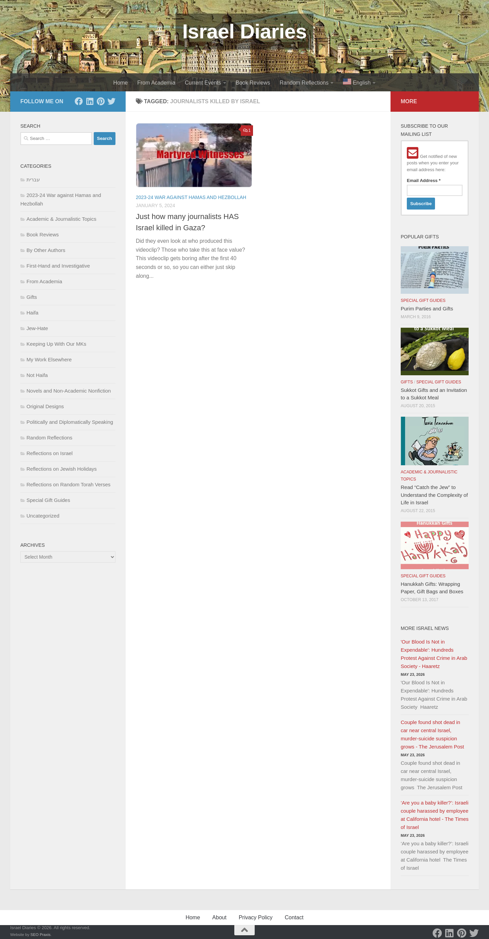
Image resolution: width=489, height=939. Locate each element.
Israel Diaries (244, 31)
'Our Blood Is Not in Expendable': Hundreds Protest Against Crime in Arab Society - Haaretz (434, 654)
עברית (33, 179)
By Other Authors (45, 250)
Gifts (31, 297)
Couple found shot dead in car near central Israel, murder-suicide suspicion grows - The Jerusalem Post (432, 734)
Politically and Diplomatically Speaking (69, 422)
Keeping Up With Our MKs (56, 344)
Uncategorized (42, 516)
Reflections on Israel (49, 453)
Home (120, 83)
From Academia (156, 83)
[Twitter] (111, 101)
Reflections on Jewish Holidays (61, 469)
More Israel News (425, 628)
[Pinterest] (100, 101)
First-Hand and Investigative (58, 266)
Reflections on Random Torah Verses (68, 484)
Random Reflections (303, 83)
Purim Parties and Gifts (427, 308)
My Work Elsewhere (49, 359)
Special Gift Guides (48, 500)
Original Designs (45, 406)
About (219, 917)
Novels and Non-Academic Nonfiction (68, 391)
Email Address (423, 180)
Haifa (32, 312)
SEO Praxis (41, 935)
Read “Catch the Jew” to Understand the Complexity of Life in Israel (434, 494)
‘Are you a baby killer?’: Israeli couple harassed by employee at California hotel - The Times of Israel (435, 815)
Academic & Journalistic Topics (61, 219)
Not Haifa (37, 375)
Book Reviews (253, 83)
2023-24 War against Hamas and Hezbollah (191, 197)
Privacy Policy (256, 917)
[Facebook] (79, 101)
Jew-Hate (37, 328)
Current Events (203, 83)
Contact (294, 917)
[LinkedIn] (90, 101)
